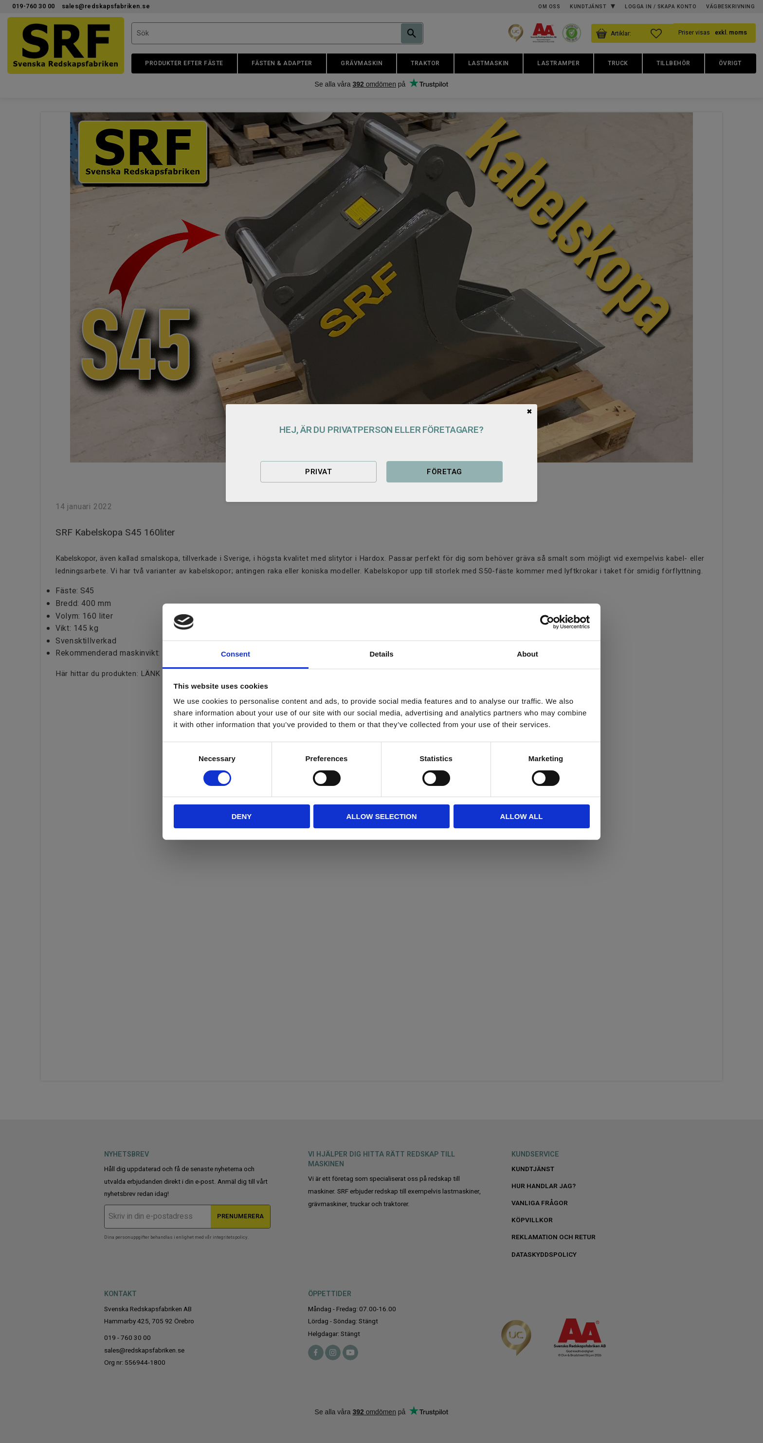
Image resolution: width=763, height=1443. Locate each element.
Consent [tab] (235, 654)
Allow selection (381, 816)
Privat (318, 471)
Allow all (521, 816)
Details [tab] (381, 654)
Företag (444, 471)
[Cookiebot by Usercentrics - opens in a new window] (547, 622)
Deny (242, 816)
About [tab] (527, 654)
